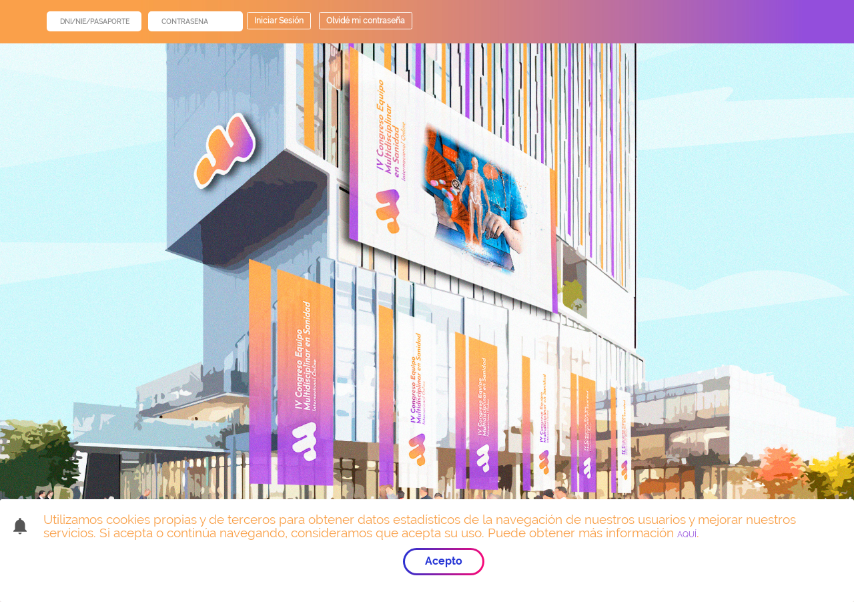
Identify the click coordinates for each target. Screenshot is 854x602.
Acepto (443, 561)
